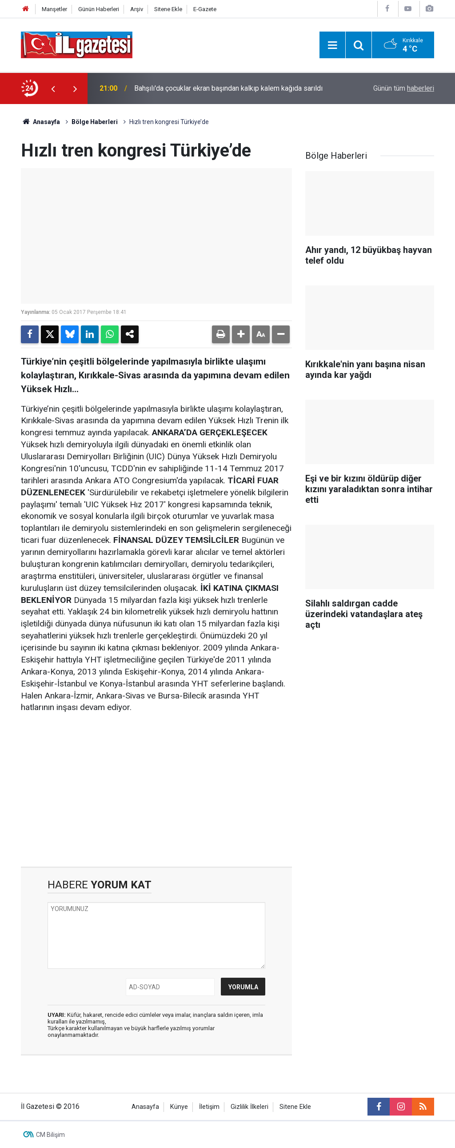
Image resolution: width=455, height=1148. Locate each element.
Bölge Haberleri (95, 121)
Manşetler (54, 9)
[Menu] (332, 45)
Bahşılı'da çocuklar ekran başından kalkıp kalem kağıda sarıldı (228, 88)
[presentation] (53, 88)
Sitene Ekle (168, 9)
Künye (179, 1107)
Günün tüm (403, 88)
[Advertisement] (156, 790)
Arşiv (136, 9)
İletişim (209, 1107)
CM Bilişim (50, 1134)
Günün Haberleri (98, 9)
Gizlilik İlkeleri (249, 1107)
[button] (241, 334)
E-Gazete (204, 9)
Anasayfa (40, 121)
